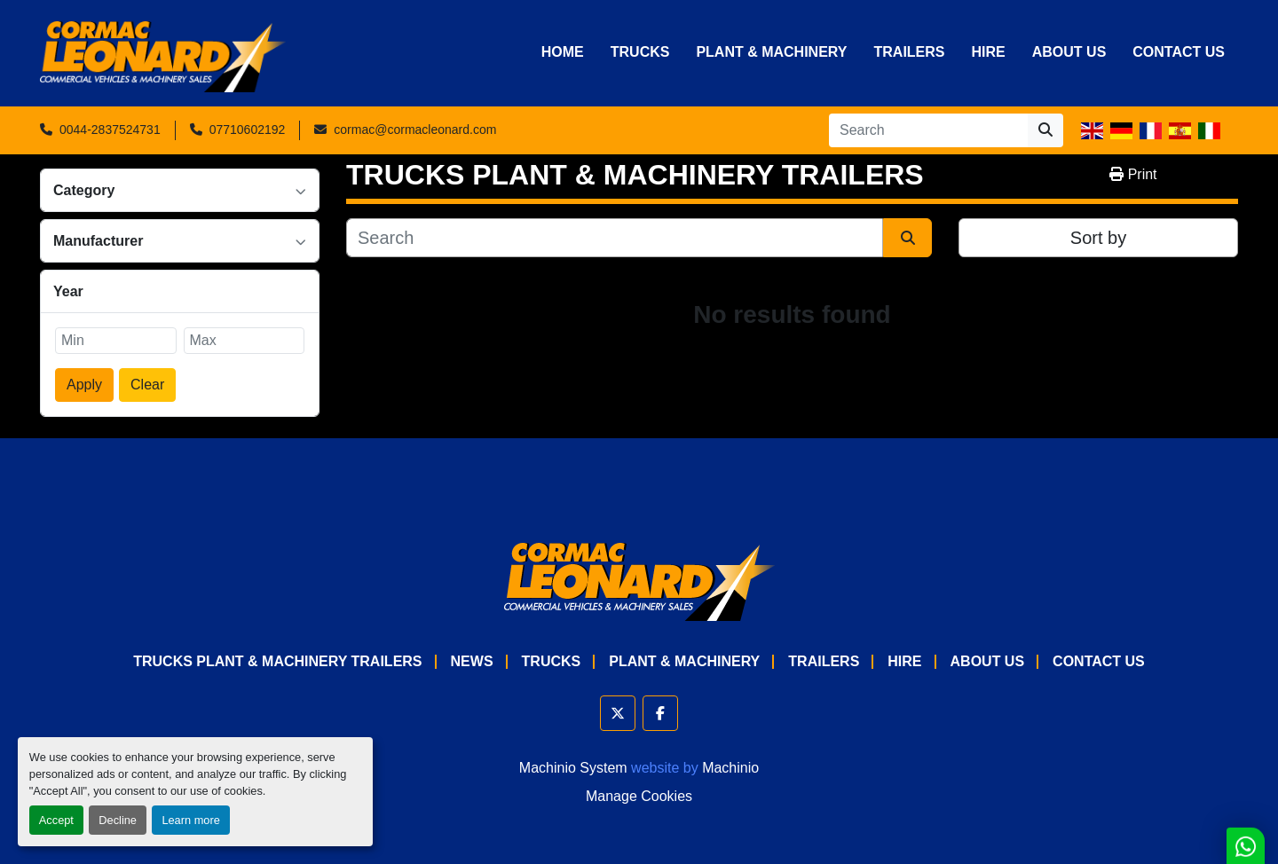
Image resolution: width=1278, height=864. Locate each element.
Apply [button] (84, 384)
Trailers (908, 51)
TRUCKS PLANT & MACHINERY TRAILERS (277, 661)
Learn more (190, 820)
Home (562, 51)
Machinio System (573, 767)
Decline (118, 820)
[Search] (928, 130)
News (472, 661)
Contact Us (1178, 51)
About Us (1069, 51)
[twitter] (617, 713)
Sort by (1098, 237)
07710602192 (247, 129)
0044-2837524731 (110, 129)
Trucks (640, 51)
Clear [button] (147, 384)
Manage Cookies (639, 796)
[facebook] (660, 713)
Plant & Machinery (771, 51)
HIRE (989, 51)
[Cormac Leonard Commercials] (639, 580)
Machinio (730, 767)
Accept (56, 820)
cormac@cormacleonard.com (415, 129)
